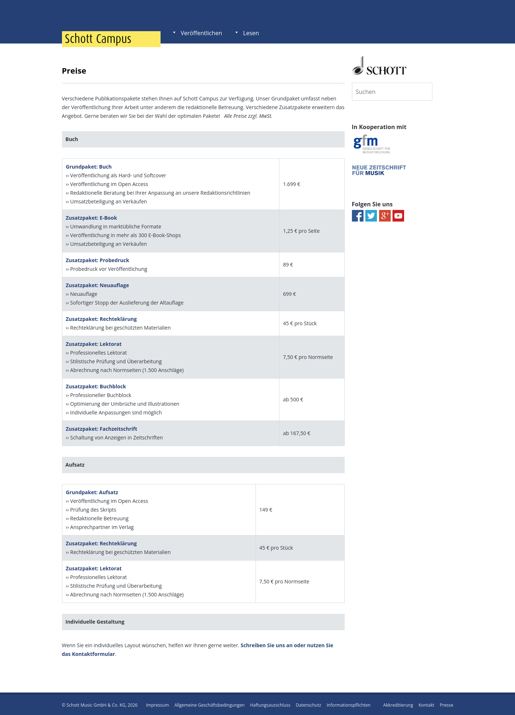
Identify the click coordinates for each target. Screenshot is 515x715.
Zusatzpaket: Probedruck (97, 259)
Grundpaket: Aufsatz (92, 491)
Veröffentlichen (201, 33)
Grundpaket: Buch (89, 166)
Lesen (251, 33)
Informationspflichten (348, 704)
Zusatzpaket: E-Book (91, 217)
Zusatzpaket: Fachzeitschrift (101, 428)
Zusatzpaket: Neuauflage (97, 284)
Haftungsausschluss (270, 704)
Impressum (157, 704)
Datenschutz (308, 704)
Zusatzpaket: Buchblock (96, 386)
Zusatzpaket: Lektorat (94, 343)
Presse (446, 704)
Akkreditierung (398, 704)
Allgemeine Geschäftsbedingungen (209, 704)
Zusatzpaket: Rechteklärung (101, 318)
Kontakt (426, 704)
